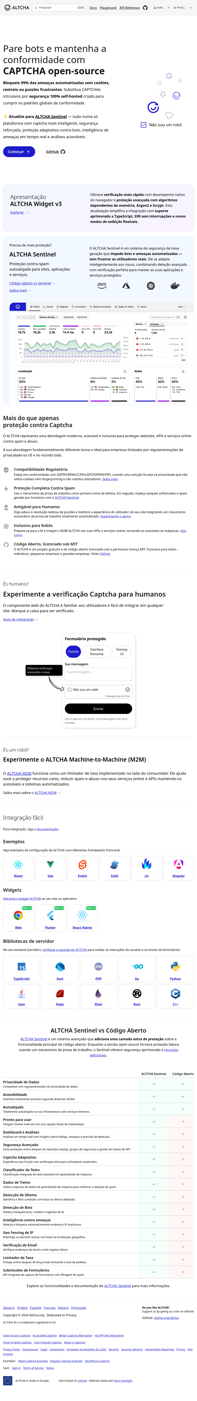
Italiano (63, 1308)
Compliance (56, 1349)
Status (50, 1368)
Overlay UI (121, 651)
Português (78, 1308)
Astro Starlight (123, 1380)
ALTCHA (125, 696)
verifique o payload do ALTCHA (64, 950)
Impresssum (30, 1349)
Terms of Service (33, 1368)
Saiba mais (110, 479)
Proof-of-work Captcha (17, 1342)
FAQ (190, 1349)
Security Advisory (132, 1349)
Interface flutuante (96, 651)
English (22, 1308)
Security (114, 1349)
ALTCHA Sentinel (51, 116)
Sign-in (16, 1368)
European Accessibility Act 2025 (86, 1349)
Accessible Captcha (45, 1335)
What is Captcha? (75, 1342)
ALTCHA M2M (19, 773)
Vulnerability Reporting (159, 1349)
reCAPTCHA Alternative (109, 1335)
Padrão (73, 651)
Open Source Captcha (16, 1335)
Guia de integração (18, 619)
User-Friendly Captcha (48, 1342)
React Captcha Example (33, 1361)
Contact (8, 1354)
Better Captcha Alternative (75, 1335)
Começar (19, 151)
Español (35, 1308)
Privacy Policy (11, 1349)
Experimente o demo (115, 516)
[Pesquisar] (59, 8)
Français (50, 1308)
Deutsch (9, 1308)
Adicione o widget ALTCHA (22, 898)
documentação (47, 829)
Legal (43, 1349)
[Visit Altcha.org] (128, 689)
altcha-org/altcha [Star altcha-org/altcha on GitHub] (166, 1318)
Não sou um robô (85, 689)
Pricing (180, 1349)
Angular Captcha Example (66, 1361)
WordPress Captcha (97, 1361)
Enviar (98, 708)
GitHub (55, 151)
